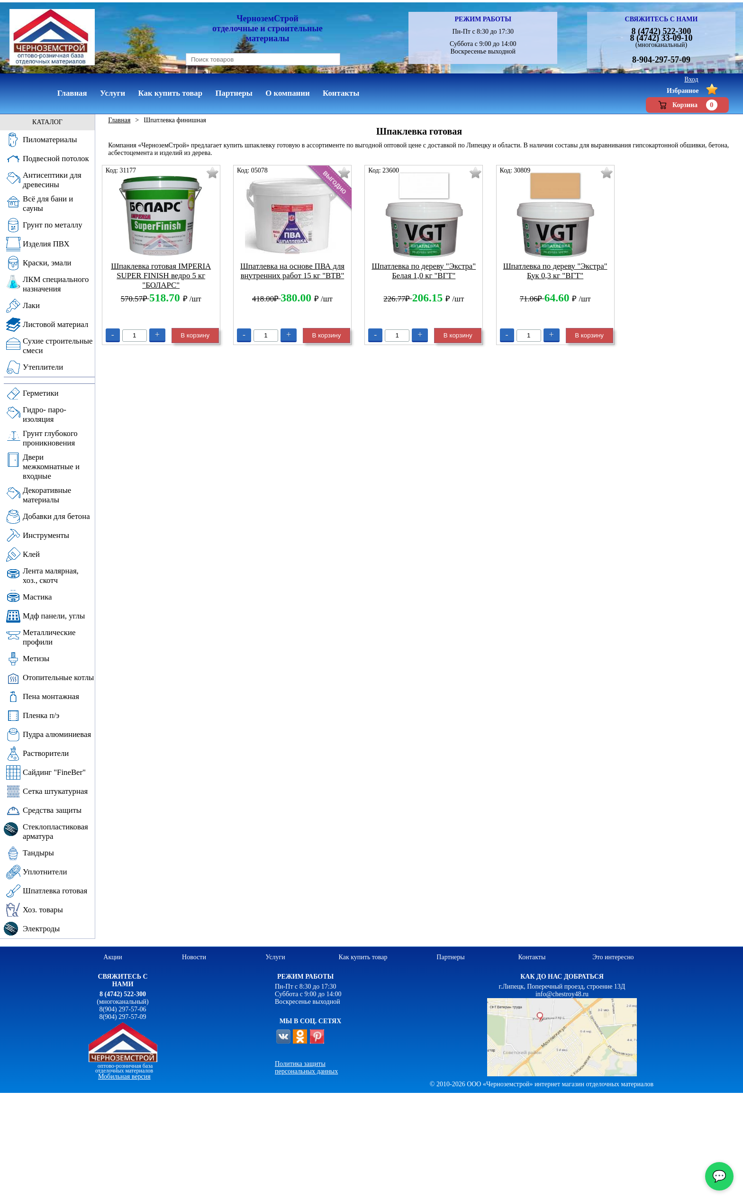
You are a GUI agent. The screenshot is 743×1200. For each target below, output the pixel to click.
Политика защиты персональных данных (306, 1067)
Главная (119, 120)
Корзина (687, 105)
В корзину (195, 335)
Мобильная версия (124, 1076)
